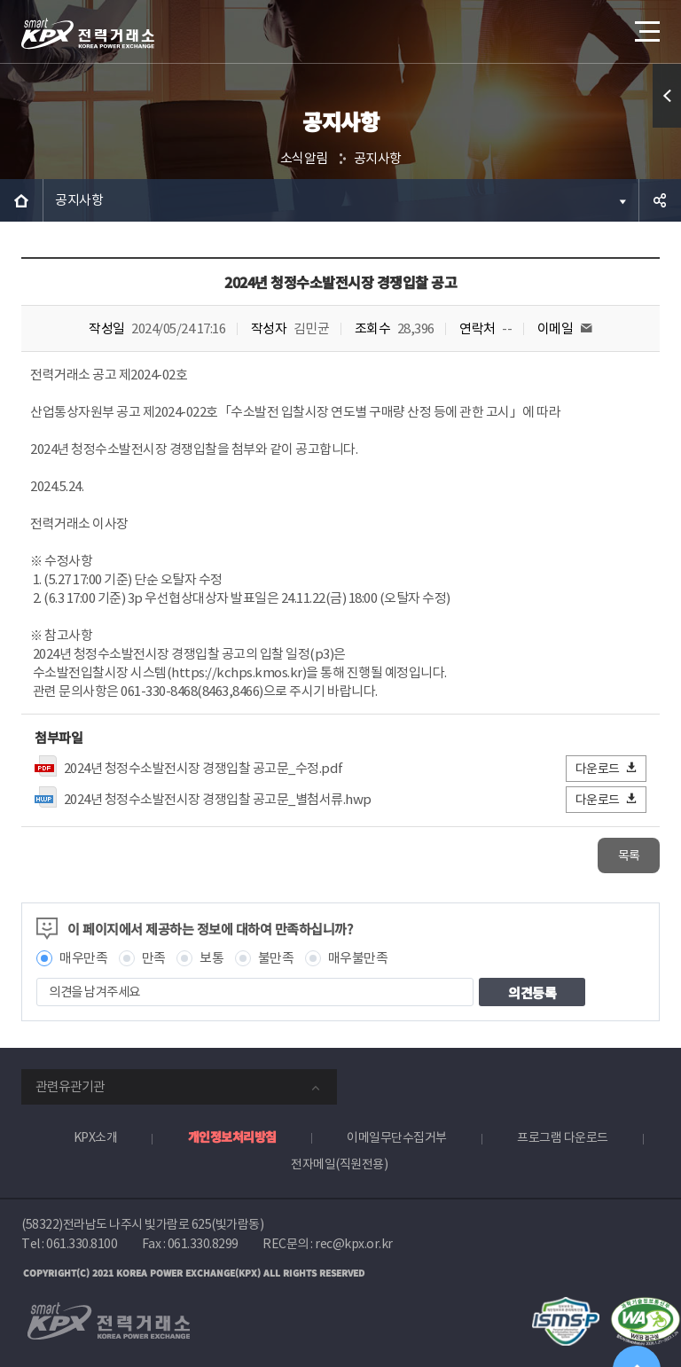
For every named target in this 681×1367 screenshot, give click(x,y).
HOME (21, 200)
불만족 (276, 957)
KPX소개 (96, 1137)
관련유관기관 (70, 1086)
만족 (154, 957)
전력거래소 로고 (87, 34)
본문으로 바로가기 (0, 0)
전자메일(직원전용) (339, 1164)
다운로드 (606, 768)
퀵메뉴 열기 (667, 96)
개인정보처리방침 (232, 1136)
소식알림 (304, 158)
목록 (629, 855)
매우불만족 (358, 957)
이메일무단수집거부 (397, 1137)
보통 (211, 957)
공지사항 (378, 158)
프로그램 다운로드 (562, 1137)
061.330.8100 (81, 1244)
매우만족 (83, 957)
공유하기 (659, 200)
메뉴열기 (645, 26)
